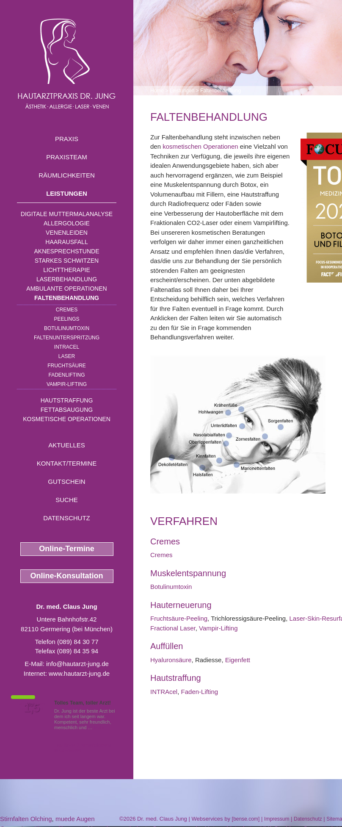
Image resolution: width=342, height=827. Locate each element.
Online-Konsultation (66, 576)
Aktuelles (66, 445)
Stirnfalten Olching (26, 818)
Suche (66, 499)
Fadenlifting (66, 375)
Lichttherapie (66, 269)
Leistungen (66, 193)
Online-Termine (66, 548)
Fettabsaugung (67, 409)
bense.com (245, 819)
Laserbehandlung (66, 279)
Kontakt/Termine (67, 463)
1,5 (32, 708)
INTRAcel (66, 347)
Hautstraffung (67, 400)
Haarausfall (66, 242)
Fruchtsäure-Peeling (178, 618)
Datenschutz (66, 518)
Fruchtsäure (66, 366)
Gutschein (66, 481)
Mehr (99, 727)
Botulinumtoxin (66, 328)
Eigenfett (237, 659)
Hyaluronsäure (171, 659)
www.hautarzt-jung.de (79, 673)
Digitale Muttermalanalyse (67, 214)
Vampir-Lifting (67, 384)
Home (157, 91)
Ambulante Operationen (66, 288)
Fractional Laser (173, 628)
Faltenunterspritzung (66, 338)
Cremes (66, 310)
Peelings (66, 319)
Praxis (66, 138)
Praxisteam (66, 157)
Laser (66, 356)
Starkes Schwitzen (67, 260)
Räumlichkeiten (67, 175)
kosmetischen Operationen (200, 146)
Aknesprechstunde (66, 251)
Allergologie (67, 223)
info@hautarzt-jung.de (77, 663)
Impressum (276, 819)
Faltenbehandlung (66, 297)
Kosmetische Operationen (66, 419)
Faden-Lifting (199, 691)
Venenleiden (67, 232)
